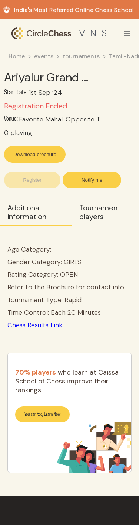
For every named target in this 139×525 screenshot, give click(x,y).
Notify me (92, 180)
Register (32, 180)
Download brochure (34, 154)
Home (17, 56)
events (43, 56)
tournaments (81, 56)
